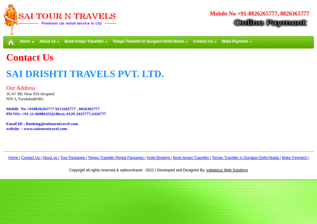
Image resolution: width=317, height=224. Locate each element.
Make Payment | (295, 158)
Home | (14, 158)
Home (27, 41)
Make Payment (237, 41)
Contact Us (205, 41)
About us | (51, 158)
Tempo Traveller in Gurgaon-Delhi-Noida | (246, 158)
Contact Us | (31, 158)
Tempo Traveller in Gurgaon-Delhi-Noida (150, 41)
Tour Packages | (73, 158)
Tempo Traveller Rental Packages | (117, 158)
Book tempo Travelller (86, 41)
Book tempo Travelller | (192, 158)
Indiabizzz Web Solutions (227, 170)
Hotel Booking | (159, 158)
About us (49, 41)
